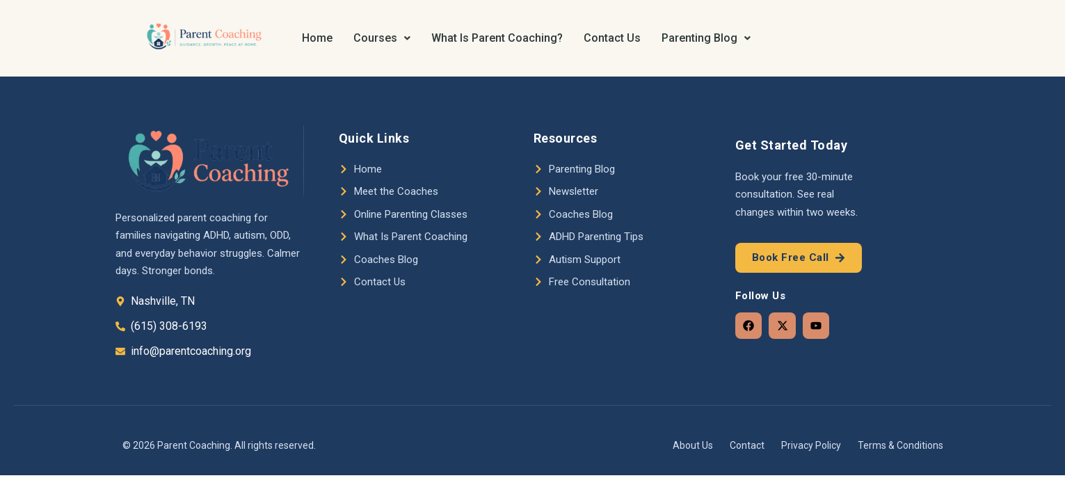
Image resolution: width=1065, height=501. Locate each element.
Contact (747, 445)
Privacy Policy (811, 445)
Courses (381, 38)
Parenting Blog (706, 38)
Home (317, 38)
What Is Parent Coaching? (497, 38)
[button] (382, 38)
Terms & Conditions (900, 445)
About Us (693, 445)
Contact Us (612, 38)
